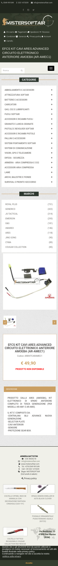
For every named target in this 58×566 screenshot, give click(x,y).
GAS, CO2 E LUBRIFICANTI (17, 109)
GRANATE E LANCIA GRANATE (19, 124)
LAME (7, 172)
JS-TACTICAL (29, 213)
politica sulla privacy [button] (12, 556)
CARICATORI (11, 104)
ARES (29, 232)
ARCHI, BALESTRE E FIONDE (18, 177)
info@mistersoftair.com (41, 3)
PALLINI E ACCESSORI (15, 138)
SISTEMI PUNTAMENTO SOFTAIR (20, 143)
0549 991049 (7, 3)
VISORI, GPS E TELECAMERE (18, 153)
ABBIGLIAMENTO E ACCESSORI (19, 90)
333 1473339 (22, 3)
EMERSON (29, 218)
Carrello (8, 41)
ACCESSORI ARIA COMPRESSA (19, 167)
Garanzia (21, 36)
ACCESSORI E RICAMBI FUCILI (19, 119)
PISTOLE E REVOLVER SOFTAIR (19, 129)
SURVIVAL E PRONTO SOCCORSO (20, 182)
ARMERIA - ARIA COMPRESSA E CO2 (22, 162)
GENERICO (29, 209)
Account (46, 36)
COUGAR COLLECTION (29, 247)
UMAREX (29, 228)
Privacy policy (34, 36)
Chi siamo (9, 32)
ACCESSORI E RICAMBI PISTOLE (20, 133)
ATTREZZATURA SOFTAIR (17, 95)
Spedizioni (33, 32)
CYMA (29, 242)
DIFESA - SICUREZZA (14, 158)
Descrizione (11, 389)
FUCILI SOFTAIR (12, 114)
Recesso (44, 32)
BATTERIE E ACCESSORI (16, 100)
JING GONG (29, 237)
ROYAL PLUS (29, 204)
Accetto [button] (29, 563)
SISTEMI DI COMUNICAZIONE (18, 148)
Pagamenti (21, 32)
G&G (29, 223)
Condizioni (9, 36)
